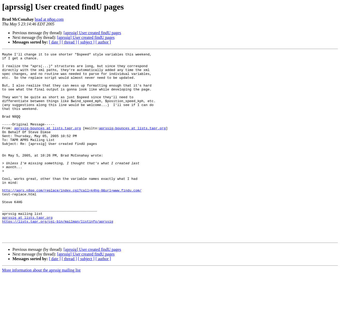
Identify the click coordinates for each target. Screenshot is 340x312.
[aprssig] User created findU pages (92, 33)
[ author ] (103, 42)
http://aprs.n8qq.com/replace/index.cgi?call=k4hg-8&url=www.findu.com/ (71, 218)
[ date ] (55, 42)
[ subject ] (86, 42)
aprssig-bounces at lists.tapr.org (47, 143)
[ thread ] (69, 42)
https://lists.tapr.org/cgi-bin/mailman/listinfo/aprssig (57, 255)
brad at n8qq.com (49, 19)
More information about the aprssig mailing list (41, 307)
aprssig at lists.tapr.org (27, 251)
